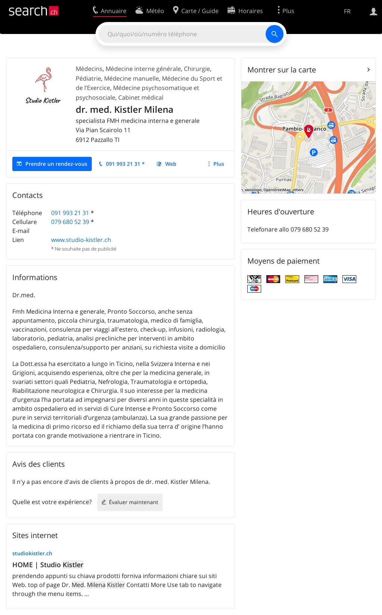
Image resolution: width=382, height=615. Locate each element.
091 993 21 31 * (125, 163)
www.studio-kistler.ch (81, 240)
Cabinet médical (140, 97)
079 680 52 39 (70, 222)
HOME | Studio (48, 564)
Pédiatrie (88, 78)
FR (347, 11)
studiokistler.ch (32, 553)
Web (170, 163)
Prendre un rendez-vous (56, 163)
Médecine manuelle (131, 78)
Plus (218, 163)
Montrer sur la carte (281, 70)
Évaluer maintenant (133, 502)
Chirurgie (197, 69)
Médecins (89, 69)
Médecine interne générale (143, 69)
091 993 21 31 (70, 213)
